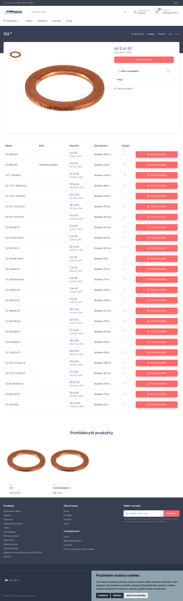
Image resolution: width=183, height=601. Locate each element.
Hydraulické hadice (12, 509)
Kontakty (68, 543)
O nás (69, 21)
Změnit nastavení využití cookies (79, 547)
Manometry (9, 538)
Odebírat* (171, 511)
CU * (12, 488)
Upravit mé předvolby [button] (135, 595)
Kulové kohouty (11, 542)
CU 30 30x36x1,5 (61, 488)
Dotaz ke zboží (123, 88)
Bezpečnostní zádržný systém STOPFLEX (23, 551)
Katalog (151, 34)
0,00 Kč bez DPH (170, 11)
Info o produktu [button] (128, 71)
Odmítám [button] (117, 595)
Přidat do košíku (156, 154)
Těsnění (161, 34)
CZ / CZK (11, 579)
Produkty (10, 21)
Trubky (7, 526)
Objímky (7, 513)
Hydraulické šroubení (13, 522)
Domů (29, 21)
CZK (175, 3)
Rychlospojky (10, 530)
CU (170, 34)
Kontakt (57, 21)
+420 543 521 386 (24, 3)
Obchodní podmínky (73, 539)
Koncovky (8, 518)
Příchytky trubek (11, 534)
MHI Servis (139, 34)
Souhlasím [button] (103, 595)
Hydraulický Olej (11, 547)
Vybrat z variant (144, 59)
